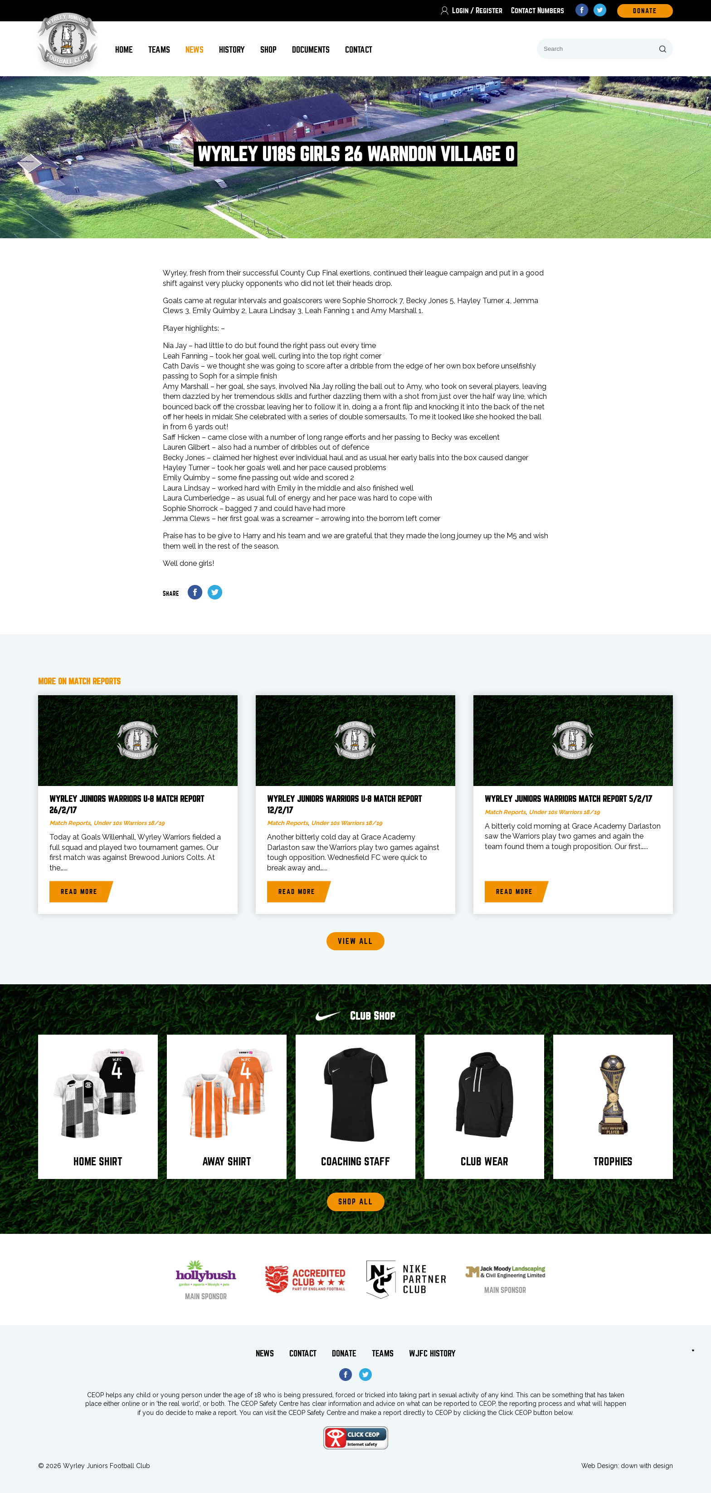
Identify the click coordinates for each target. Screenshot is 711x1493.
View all (355, 941)
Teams (159, 49)
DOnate (645, 11)
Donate (344, 1353)
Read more (79, 892)
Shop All (355, 1202)
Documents (311, 49)
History (232, 49)
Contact (358, 49)
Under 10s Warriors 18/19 (129, 823)
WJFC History (432, 1353)
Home (124, 49)
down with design (647, 1465)
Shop (268, 49)
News (194, 49)
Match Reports (69, 823)
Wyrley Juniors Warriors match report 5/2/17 (568, 799)
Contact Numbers (537, 11)
